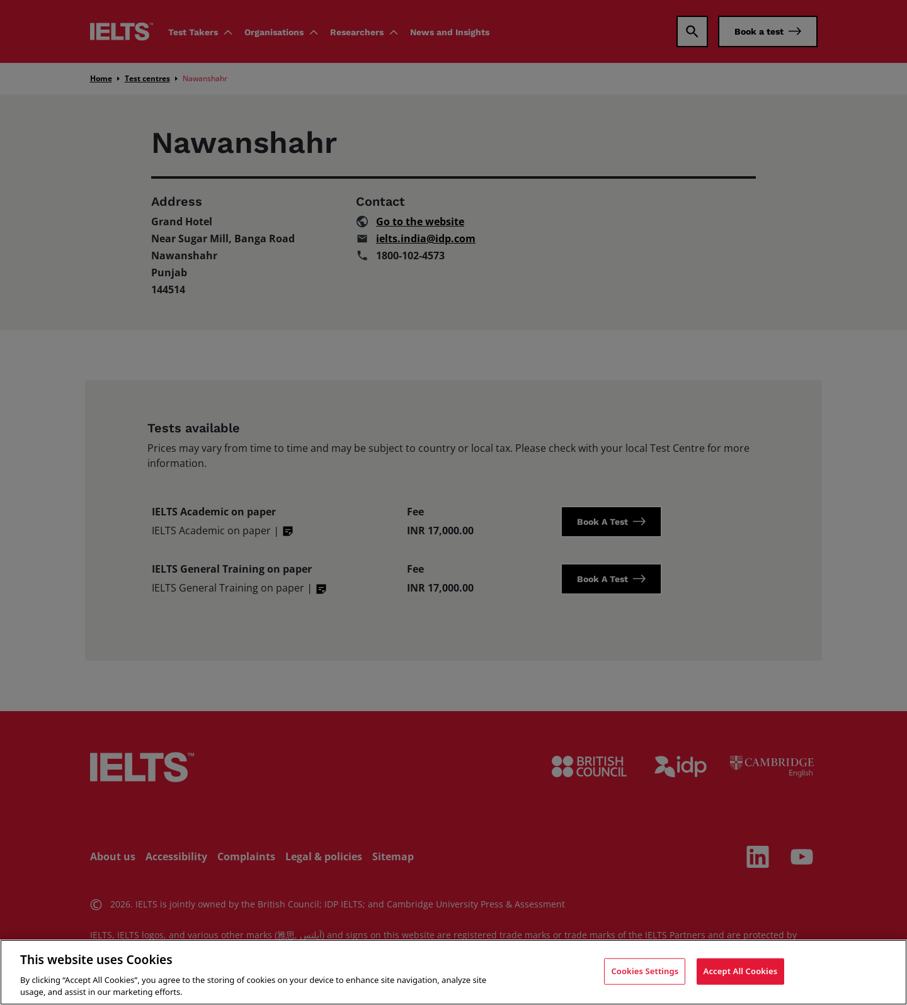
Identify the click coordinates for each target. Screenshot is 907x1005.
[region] (453, 972)
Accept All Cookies (741, 971)
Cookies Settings (644, 971)
